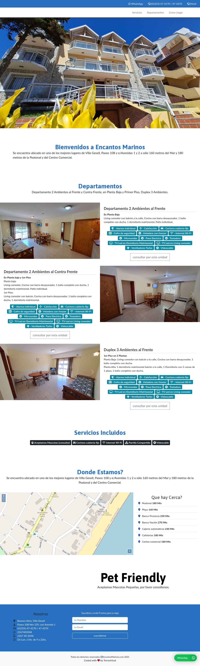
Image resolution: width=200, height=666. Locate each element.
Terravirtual (110, 660)
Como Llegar (176, 12)
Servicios (137, 12)
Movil (191, 3)
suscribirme (100, 635)
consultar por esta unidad (150, 257)
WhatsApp (135, 3)
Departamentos (155, 12)
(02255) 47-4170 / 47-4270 (165, 3)
